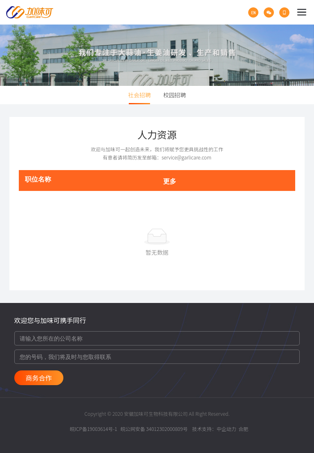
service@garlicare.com (186, 157)
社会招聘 (139, 95)
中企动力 (226, 428)
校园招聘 (174, 95)
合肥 (243, 428)
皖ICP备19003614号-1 (93, 428)
